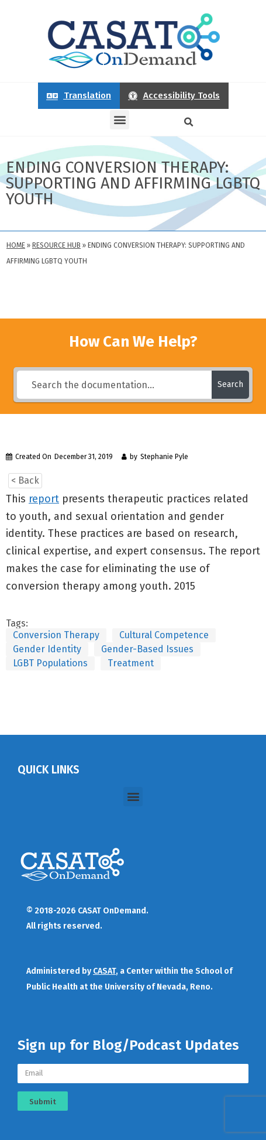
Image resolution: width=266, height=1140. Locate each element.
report (44, 498)
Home (15, 245)
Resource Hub (56, 245)
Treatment (131, 663)
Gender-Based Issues (147, 649)
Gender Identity (47, 649)
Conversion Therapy (56, 635)
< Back (25, 480)
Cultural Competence (164, 635)
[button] (119, 119)
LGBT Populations (50, 663)
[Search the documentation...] (114, 385)
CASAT (104, 971)
